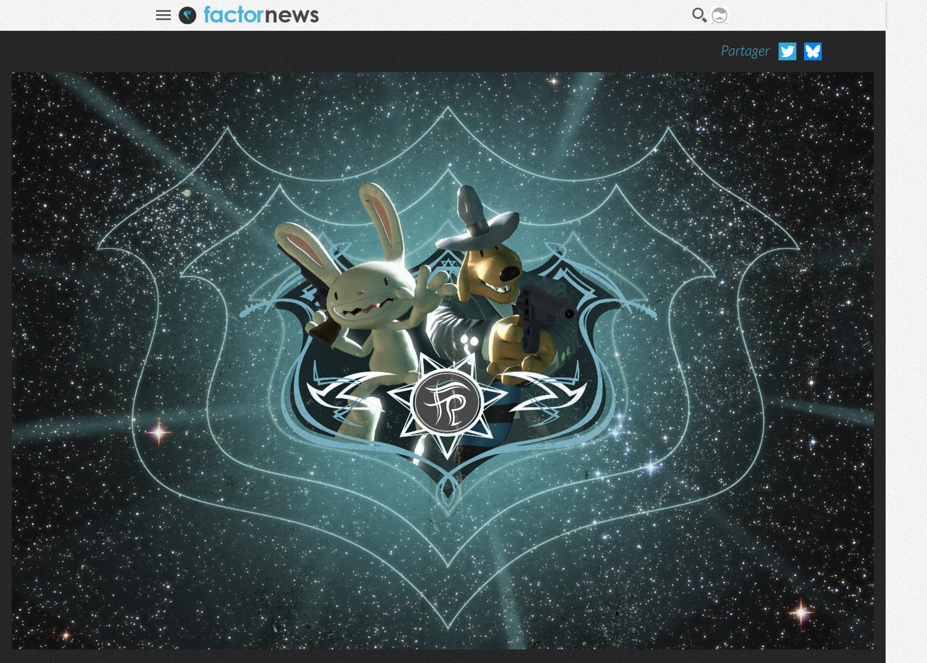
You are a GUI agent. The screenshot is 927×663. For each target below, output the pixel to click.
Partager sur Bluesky (813, 51)
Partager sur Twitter (787, 51)
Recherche (700, 15)
